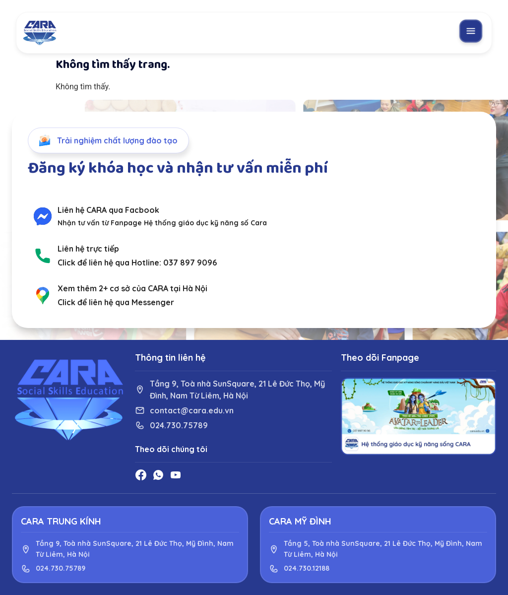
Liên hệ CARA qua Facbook (108, 210)
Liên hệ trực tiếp (88, 249)
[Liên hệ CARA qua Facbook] (43, 216)
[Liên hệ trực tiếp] (43, 255)
